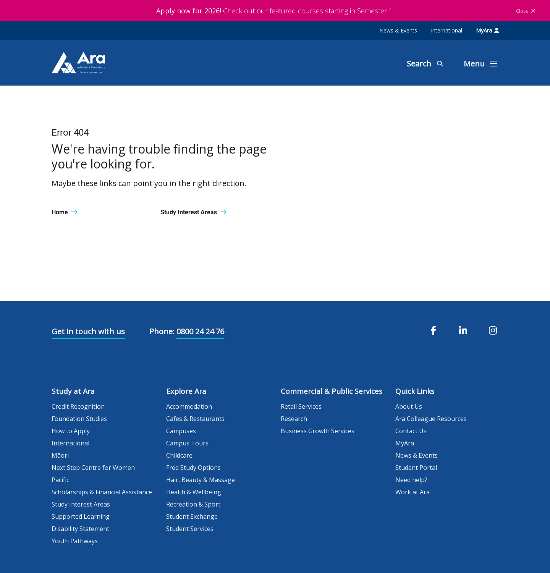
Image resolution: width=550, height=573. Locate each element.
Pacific (60, 480)
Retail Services (301, 406)
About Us (408, 406)
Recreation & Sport (193, 504)
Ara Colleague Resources (431, 418)
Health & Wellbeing (193, 492)
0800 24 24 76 (200, 331)
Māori (60, 455)
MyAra (487, 30)
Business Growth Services (317, 431)
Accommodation (189, 406)
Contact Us (411, 431)
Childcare (179, 455)
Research (294, 418)
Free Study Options (193, 467)
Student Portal (416, 467)
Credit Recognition (78, 406)
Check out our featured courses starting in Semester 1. (275, 10)
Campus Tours (187, 443)
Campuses (181, 431)
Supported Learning (81, 516)
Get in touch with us (88, 331)
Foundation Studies (79, 418)
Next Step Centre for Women (93, 467)
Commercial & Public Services (331, 391)
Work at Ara (412, 492)
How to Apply (71, 431)
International (446, 30)
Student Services (190, 528)
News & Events (398, 30)
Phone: (162, 331)
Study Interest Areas (81, 504)
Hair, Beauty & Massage (200, 480)
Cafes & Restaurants (195, 418)
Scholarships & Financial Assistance (102, 492)
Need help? (411, 480)
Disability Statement (80, 528)
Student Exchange (192, 516)
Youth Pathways (75, 541)
